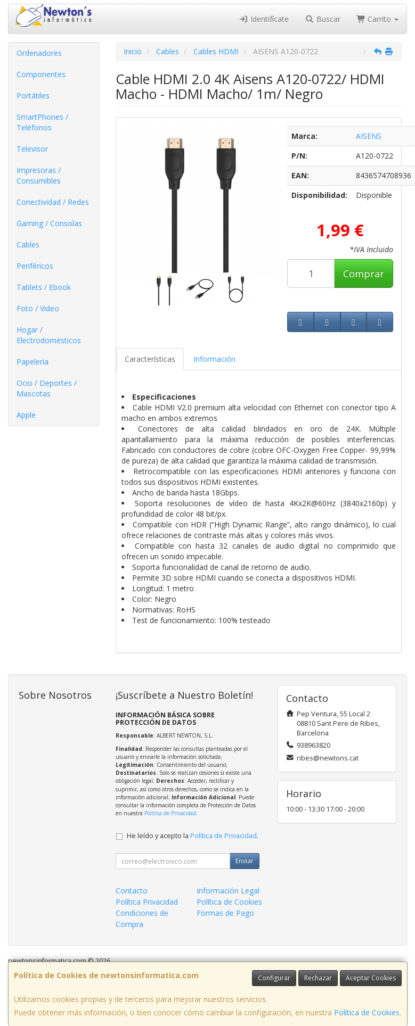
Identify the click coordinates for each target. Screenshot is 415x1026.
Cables (28, 244)
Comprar (363, 273)
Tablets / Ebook (44, 287)
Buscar (322, 19)
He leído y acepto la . (192, 835)
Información (214, 359)
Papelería (32, 362)
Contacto (132, 891)
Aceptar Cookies (371, 977)
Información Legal (228, 891)
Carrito (377, 19)
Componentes (41, 74)
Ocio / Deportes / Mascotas (47, 388)
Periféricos (35, 266)
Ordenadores (39, 53)
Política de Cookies (367, 1012)
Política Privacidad (147, 902)
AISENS (368, 136)
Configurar (274, 977)
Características (150, 359)
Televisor (32, 149)
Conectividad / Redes (53, 202)
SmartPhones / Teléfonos (42, 122)
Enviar (244, 860)
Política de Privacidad (170, 813)
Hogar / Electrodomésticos (49, 335)
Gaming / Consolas (49, 223)
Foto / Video (38, 308)
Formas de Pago (225, 913)
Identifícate (264, 19)
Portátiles (33, 95)
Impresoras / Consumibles (39, 175)
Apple (26, 415)
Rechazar (318, 977)
